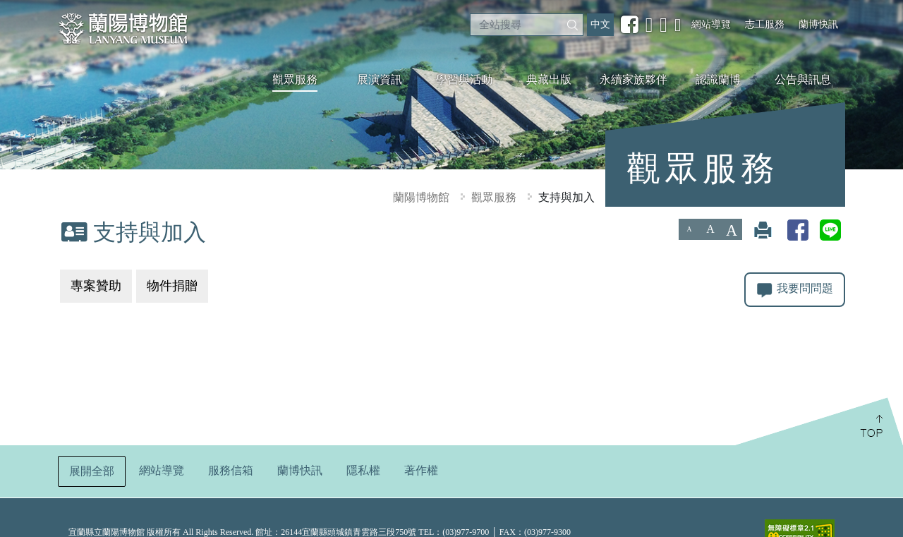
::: (5, 9)
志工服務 (764, 24)
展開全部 (91, 469)
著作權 (421, 468)
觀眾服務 (294, 79)
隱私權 (363, 468)
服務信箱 (230, 468)
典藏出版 (548, 79)
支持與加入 (566, 197)
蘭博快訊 (818, 24)
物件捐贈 (172, 286)
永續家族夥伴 (633, 79)
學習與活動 (464, 79)
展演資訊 (379, 79)
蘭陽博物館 (421, 197)
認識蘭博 (718, 79)
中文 (600, 24)
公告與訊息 (803, 79)
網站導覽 (711, 24)
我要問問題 (794, 289)
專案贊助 (96, 286)
